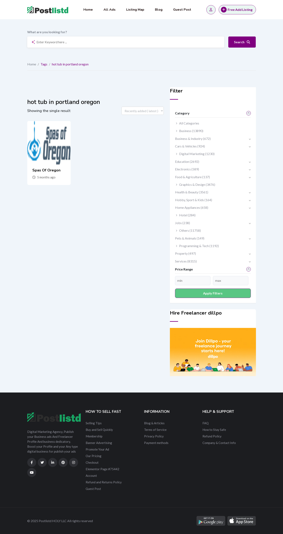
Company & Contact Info (219, 443)
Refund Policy (212, 436)
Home (88, 9)
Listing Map (135, 9)
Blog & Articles (154, 423)
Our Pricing (93, 456)
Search (242, 42)
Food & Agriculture (192, 177)
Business (191, 131)
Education (187, 161)
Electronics (187, 169)
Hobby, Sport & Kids (193, 200)
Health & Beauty (191, 192)
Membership (94, 436)
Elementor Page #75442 (102, 469)
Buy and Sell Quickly (99, 429)
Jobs (182, 223)
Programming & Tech (199, 246)
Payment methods (156, 443)
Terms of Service (155, 429)
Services (186, 261)
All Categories (189, 123)
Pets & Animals (189, 238)
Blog (159, 9)
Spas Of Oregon (46, 170)
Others (190, 230)
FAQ (205, 423)
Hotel (187, 215)
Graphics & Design (197, 184)
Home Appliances (191, 207)
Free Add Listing (236, 10)
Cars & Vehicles (190, 146)
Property (185, 253)
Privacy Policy (154, 436)
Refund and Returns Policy (104, 482)
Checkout (92, 462)
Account (91, 475)
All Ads (109, 9)
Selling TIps (94, 423)
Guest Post (182, 9)
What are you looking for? (47, 32)
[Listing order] (143, 111)
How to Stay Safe (214, 429)
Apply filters (213, 293)
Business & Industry (193, 138)
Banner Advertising (99, 443)
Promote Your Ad (97, 449)
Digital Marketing (197, 154)
